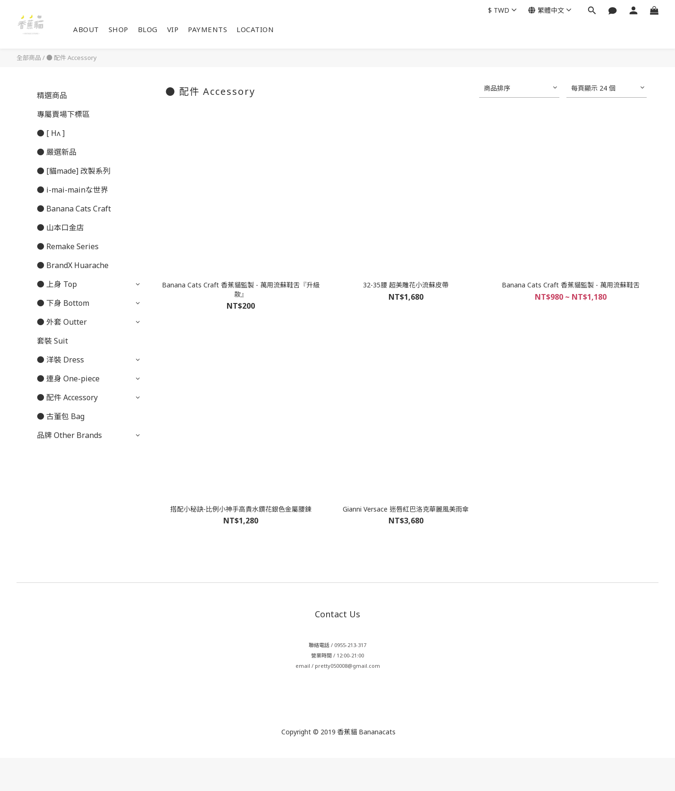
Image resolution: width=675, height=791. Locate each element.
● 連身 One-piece (68, 378)
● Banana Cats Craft (74, 208)
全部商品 (29, 57)
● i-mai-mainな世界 (72, 190)
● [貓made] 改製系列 (73, 171)
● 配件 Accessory (71, 57)
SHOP (118, 29)
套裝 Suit (52, 341)
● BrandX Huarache (73, 265)
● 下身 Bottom (63, 303)
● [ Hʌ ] (51, 133)
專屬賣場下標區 (63, 114)
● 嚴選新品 (56, 152)
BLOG (148, 29)
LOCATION (255, 29)
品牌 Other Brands (69, 435)
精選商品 (52, 95)
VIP (173, 29)
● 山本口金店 (60, 227)
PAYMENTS (207, 29)
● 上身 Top (57, 284)
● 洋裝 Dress (60, 359)
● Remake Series (68, 246)
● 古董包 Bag (60, 416)
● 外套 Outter (62, 322)
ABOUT (86, 29)
